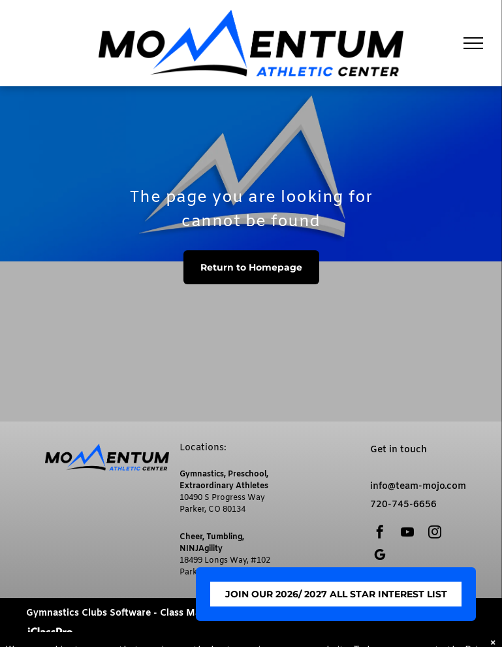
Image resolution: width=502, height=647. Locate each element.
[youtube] (407, 533)
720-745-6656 (403, 505)
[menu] (473, 43)
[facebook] (380, 533)
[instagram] (435, 533)
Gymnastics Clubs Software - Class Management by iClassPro (165, 613)
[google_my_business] (380, 556)
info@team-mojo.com (418, 486)
